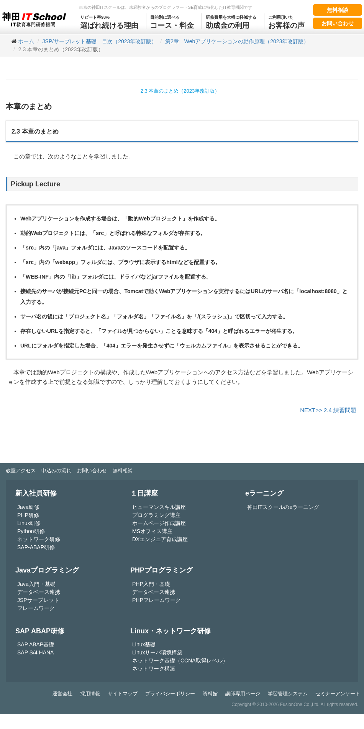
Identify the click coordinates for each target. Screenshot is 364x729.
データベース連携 (38, 592)
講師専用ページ (242, 693)
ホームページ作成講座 (159, 523)
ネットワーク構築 (153, 668)
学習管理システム (288, 693)
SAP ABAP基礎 (35, 644)
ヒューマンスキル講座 (159, 507)
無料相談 (337, 10)
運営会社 (62, 693)
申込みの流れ (56, 470)
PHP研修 (28, 515)
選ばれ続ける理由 (109, 21)
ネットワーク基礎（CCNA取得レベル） (180, 660)
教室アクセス (21, 470)
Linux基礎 (144, 644)
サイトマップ (123, 693)
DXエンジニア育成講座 (160, 539)
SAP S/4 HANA (35, 652)
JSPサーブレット (38, 600)
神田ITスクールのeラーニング (283, 507)
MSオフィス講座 (152, 531)
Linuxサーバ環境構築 (157, 652)
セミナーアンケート (337, 693)
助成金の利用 (231, 21)
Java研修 (28, 507)
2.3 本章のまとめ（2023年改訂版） (180, 91)
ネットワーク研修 (38, 539)
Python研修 (31, 531)
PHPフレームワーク (156, 600)
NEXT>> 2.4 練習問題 (328, 410)
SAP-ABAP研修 (36, 547)
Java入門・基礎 (36, 584)
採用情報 (90, 693)
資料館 (210, 693)
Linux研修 (29, 523)
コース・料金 (172, 21)
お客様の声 (286, 21)
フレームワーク (36, 608)
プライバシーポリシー (170, 693)
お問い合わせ (337, 23)
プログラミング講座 (156, 515)
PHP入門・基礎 (151, 584)
